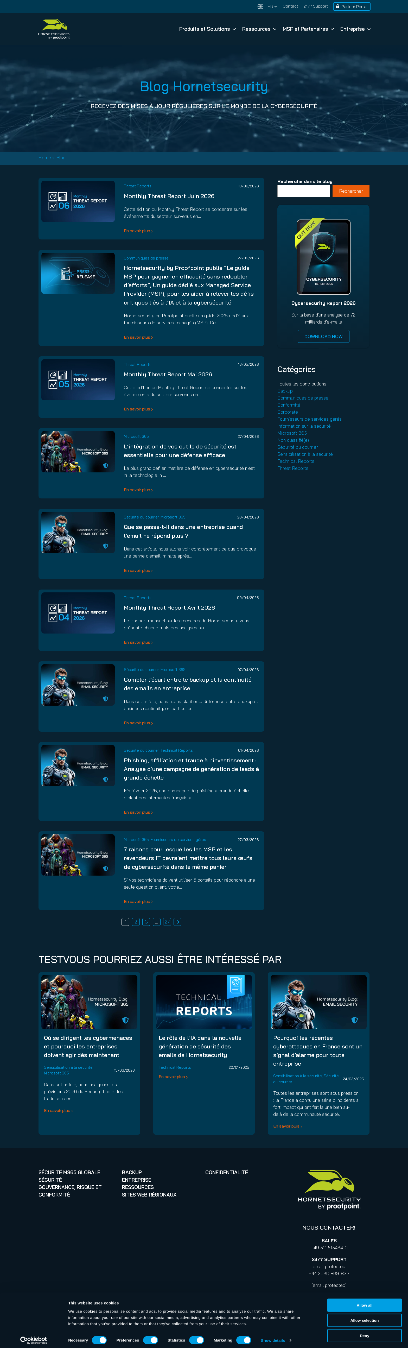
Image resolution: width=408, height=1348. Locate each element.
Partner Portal (354, 6)
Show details (273, 1338)
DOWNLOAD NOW (323, 336)
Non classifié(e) (293, 440)
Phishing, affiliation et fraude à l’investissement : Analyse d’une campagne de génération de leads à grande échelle (191, 769)
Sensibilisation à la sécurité (305, 454)
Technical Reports (177, 750)
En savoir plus (137, 230)
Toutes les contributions (301, 384)
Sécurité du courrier (141, 517)
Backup (285, 391)
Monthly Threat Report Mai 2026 (168, 374)
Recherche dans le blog (305, 181)
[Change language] (267, 6)
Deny (364, 1333)
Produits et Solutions (207, 29)
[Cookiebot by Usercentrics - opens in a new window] (33, 1338)
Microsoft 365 (136, 436)
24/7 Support (315, 6)
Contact (290, 6)
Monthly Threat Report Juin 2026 (169, 196)
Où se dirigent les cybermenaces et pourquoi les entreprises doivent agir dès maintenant (88, 1046)
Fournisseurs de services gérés (178, 839)
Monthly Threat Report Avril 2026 (169, 607)
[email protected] (329, 1266)
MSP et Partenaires (308, 29)
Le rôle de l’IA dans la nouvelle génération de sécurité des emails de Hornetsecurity (200, 1046)
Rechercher (351, 191)
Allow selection (364, 1317)
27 (167, 922)
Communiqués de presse (146, 258)
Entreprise (355, 29)
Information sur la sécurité (304, 426)
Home (45, 158)
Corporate (287, 412)
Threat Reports (137, 185)
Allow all (365, 1302)
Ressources (259, 29)
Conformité (288, 405)
